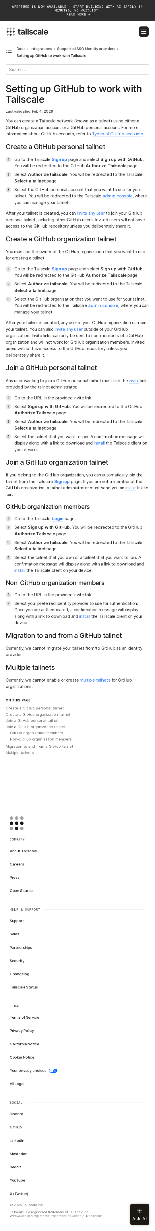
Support (17, 920)
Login (57, 518)
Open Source (21, 890)
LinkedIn (17, 1140)
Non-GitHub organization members (41, 739)
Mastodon (19, 1153)
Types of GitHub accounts (117, 133)
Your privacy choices (33, 1070)
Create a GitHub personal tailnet (35, 708)
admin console (117, 196)
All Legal (17, 1083)
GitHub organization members (36, 732)
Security (17, 960)
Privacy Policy (22, 1030)
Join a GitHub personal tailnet (32, 720)
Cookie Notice (22, 1057)
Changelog (19, 974)
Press (15, 877)
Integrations (41, 49)
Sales (14, 934)
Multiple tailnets (20, 752)
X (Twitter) (19, 1193)
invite (134, 380)
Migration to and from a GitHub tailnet (39, 746)
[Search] (77, 69)
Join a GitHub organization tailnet (35, 726)
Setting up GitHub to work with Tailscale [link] (52, 55)
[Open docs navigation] (9, 52)
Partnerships (21, 947)
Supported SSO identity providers (86, 49)
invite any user (91, 213)
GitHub (16, 1127)
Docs (21, 49)
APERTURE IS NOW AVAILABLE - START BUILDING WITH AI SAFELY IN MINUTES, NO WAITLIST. (77, 11)
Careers (17, 864)
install (99, 443)
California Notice (24, 1044)
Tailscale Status (24, 987)
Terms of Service (24, 1017)
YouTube (17, 1180)
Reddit (15, 1167)
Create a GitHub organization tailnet (38, 714)
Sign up (59, 159)
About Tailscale (23, 851)
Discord (16, 1113)
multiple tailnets (95, 680)
